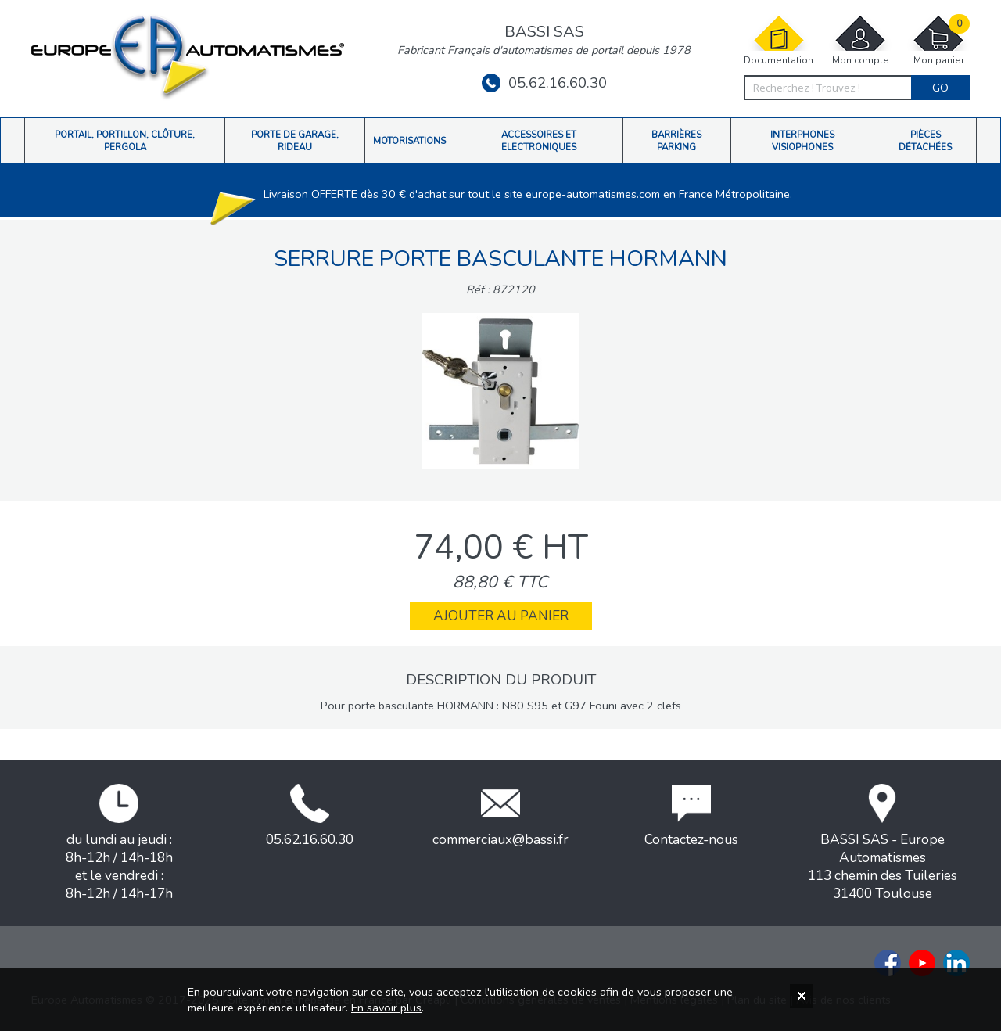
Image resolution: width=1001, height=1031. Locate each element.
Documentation (778, 40)
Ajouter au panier (501, 616)
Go (940, 87)
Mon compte (860, 40)
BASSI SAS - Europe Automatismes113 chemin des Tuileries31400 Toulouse (882, 843)
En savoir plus (386, 1007)
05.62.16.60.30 (544, 83)
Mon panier (938, 40)
